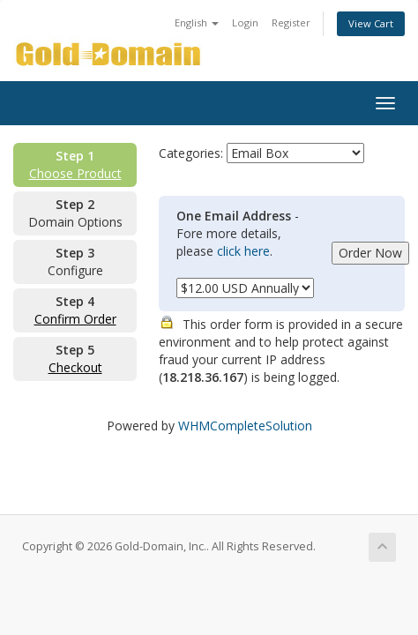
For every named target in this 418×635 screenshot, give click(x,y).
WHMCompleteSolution (245, 425)
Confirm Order (75, 318)
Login (245, 22)
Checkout (75, 367)
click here (243, 251)
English (197, 22)
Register (291, 22)
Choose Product (75, 173)
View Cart (370, 23)
